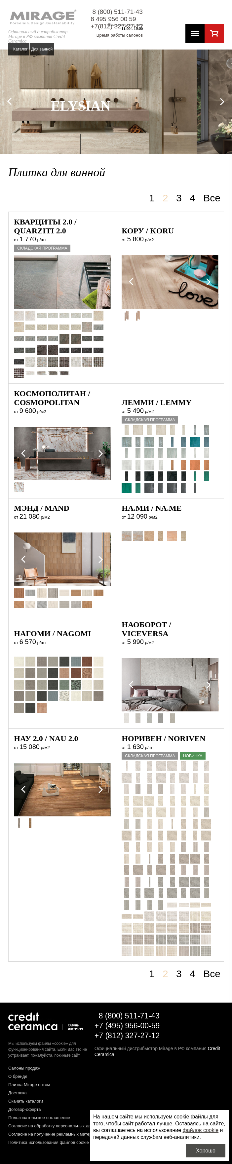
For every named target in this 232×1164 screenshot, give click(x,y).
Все (211, 197)
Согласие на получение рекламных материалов (56, 1134)
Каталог (20, 49)
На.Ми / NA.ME (151, 508)
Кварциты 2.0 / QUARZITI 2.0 (45, 226)
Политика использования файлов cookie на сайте (57, 1142)
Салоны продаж (24, 1068)
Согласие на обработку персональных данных (54, 1125)
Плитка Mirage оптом (29, 1084)
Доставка (17, 1092)
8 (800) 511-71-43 (118, 11)
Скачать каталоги (25, 1101)
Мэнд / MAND (41, 508)
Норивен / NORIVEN (163, 738)
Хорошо (205, 1150)
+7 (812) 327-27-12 (127, 1035)
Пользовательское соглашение (39, 1117)
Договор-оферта (24, 1109)
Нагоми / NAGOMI (52, 633)
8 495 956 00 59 (113, 19)
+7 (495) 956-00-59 (127, 1025)
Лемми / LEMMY (156, 402)
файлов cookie (201, 1130)
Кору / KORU (148, 230)
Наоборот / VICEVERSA (146, 629)
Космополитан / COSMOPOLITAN (52, 398)
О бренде (17, 1076)
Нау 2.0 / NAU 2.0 (46, 738)
